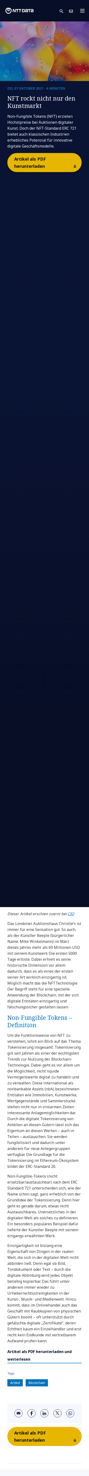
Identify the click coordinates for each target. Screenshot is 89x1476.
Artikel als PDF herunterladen (47, 164)
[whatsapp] (70, 1413)
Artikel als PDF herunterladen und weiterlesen (39, 1355)
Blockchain (36, 1382)
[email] (18, 1413)
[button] (64, 10)
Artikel (15, 1382)
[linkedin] (44, 1413)
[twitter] (57, 1413)
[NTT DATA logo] (19, 10)
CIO (71, 913)
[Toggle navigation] (84, 10)
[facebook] (32, 1413)
